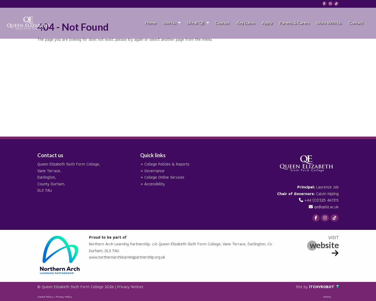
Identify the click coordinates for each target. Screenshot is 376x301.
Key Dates (246, 22)
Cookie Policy (45, 296)
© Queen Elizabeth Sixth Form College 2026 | (77, 286)
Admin (327, 296)
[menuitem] (150, 22)
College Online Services (164, 177)
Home (150, 22)
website (324, 245)
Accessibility (154, 184)
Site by (302, 286)
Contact (356, 22)
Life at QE (195, 22)
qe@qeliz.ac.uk (326, 207)
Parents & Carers (294, 22)
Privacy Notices (130, 286)
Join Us (169, 22)
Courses (222, 22)
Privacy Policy (64, 296)
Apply (267, 22)
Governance (154, 171)
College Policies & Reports (166, 164)
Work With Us (329, 22)
